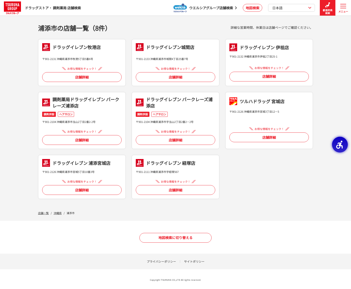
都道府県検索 (327, 8)
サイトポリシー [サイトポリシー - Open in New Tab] (194, 261)
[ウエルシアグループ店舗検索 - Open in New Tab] (205, 7)
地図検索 (252, 7)
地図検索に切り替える (175, 237)
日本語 (292, 7)
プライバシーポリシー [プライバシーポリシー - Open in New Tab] (161, 261)
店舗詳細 (82, 77)
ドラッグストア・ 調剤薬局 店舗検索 (42, 7)
